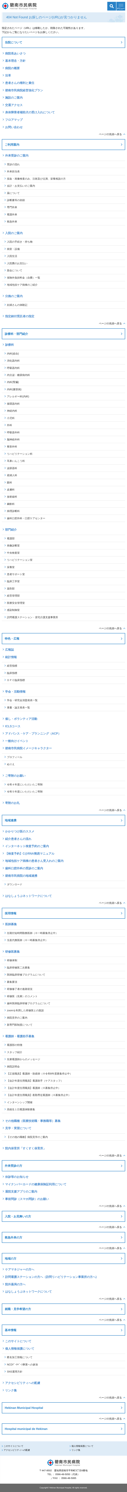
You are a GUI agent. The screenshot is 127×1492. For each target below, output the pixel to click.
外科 (9, 425)
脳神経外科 (13, 439)
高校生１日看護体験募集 (21, 1109)
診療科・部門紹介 (16, 333)
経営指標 (12, 665)
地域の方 (10, 1258)
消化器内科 (13, 360)
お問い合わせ (14, 127)
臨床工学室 (13, 581)
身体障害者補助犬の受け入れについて (30, 112)
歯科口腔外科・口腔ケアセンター (26, 518)
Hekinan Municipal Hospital (24, 1407)
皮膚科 (11, 489)
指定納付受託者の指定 (19, 316)
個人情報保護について (19, 1348)
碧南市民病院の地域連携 (21, 875)
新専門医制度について (19, 1024)
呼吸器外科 (13, 432)
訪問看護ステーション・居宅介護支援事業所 (32, 617)
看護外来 (12, 214)
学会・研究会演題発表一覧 (22, 700)
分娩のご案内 (14, 296)
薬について (13, 193)
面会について (14, 270)
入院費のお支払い (17, 263)
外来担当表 (13, 171)
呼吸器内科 (13, 367)
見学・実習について (18, 1128)
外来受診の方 (13, 1165)
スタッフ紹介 (14, 1052)
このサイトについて (18, 1341)
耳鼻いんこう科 (16, 460)
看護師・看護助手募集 (19, 1036)
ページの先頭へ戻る (110, 134)
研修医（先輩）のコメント (22, 996)
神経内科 (12, 410)
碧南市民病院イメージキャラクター (28, 748)
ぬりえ (11, 764)
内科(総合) (13, 353)
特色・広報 (12, 638)
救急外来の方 (13, 1237)
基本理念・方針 (15, 60)
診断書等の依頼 (16, 200)
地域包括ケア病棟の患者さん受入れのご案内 (34, 860)
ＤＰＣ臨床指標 (16, 680)
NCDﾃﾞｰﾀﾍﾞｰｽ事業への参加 (22, 1364)
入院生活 (12, 256)
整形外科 (12, 446)
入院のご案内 (14, 233)
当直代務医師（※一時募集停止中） (27, 940)
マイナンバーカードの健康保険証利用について (35, 1184)
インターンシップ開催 (19, 1102)
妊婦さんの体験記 (17, 304)
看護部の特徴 (14, 1044)
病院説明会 (13, 1066)
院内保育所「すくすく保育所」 (25, 1148)
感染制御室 (13, 610)
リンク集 (11, 1390)
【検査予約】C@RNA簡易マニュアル (29, 853)
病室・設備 (13, 249)
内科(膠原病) (14, 389)
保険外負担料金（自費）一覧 (23, 277)
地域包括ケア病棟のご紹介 (22, 284)
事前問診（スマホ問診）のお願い (27, 1199)
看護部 (11, 538)
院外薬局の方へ (15, 1284)
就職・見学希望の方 (18, 1309)
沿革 (8, 75)
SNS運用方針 (14, 1371)
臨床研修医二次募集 (18, 967)
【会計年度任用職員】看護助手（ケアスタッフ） (35, 1080)
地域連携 (10, 820)
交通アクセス (14, 105)
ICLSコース (12, 726)
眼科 (9, 482)
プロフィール (14, 757)
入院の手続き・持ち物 (19, 241)
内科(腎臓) (13, 382)
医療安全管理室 (16, 602)
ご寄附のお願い (15, 775)
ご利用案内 (12, 144)
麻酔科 (11, 503)
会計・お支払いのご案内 (21, 185)
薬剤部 (11, 588)
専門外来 (12, 207)
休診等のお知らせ (16, 1176)
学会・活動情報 (15, 691)
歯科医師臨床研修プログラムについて (28, 1003)
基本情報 (10, 1330)
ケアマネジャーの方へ (19, 1269)
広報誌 (9, 649)
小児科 (11, 418)
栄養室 (11, 567)
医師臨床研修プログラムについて (26, 974)
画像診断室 (13, 545)
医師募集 (11, 924)
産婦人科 (12, 475)
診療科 (9, 344)
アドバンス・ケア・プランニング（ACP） (34, 733)
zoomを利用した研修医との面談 (25, 1010)
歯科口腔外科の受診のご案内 (24, 868)
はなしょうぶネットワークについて (28, 895)
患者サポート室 (16, 574)
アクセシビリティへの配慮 (22, 1382)
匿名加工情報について (19, 1357)
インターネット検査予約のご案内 (27, 846)
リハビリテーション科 (19, 453)
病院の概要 (12, 68)
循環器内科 (13, 403)
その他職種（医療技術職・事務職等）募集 (33, 1120)
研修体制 (12, 960)
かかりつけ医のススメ (19, 831)
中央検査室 (13, 552)
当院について (13, 42)
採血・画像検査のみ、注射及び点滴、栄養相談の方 (36, 178)
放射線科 (12, 496)
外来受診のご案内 (16, 155)
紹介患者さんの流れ (18, 838)
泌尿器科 (12, 468)
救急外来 (12, 221)
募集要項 (12, 981)
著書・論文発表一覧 (18, 707)
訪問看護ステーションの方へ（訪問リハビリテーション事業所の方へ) (51, 1276)
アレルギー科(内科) (18, 396)
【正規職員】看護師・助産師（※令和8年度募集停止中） (39, 1073)
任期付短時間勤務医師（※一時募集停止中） (32, 933)
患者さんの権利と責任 (19, 82)
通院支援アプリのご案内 (21, 1191)
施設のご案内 (14, 97)
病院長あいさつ (15, 53)
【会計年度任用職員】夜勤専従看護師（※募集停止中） (39, 1095)
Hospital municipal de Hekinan (26, 1428)
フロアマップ (14, 119)
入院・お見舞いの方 (18, 1216)
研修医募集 (12, 951)
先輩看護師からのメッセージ (23, 1059)
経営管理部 (13, 595)
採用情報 (10, 913)
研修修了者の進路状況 (19, 989)
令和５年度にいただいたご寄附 (25, 791)
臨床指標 (12, 673)
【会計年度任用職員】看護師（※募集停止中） (34, 1087)
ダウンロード (14, 884)
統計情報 (11, 657)
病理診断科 (13, 511)
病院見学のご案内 (17, 1017)
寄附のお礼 (12, 802)
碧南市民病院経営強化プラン (24, 90)
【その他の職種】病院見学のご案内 (27, 1137)
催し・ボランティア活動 (21, 718)
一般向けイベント (16, 741)
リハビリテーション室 (19, 559)
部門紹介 (11, 529)
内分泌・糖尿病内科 (18, 375)
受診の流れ (13, 164)
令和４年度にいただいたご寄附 (25, 784)
